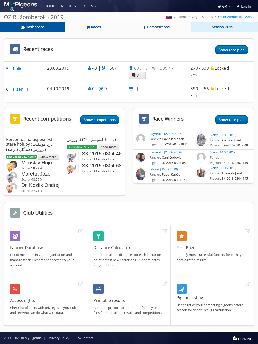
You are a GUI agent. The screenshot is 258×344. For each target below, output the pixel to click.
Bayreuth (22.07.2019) (165, 133)
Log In (244, 6)
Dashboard (32, 27)
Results (68, 6)
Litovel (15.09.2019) (163, 169)
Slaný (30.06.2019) (223, 168)
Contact (85, 338)
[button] (27, 69)
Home (50, 6)
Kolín (18, 68)
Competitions (156, 27)
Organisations (202, 16)
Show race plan (232, 49)
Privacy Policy (59, 338)
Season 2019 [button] (223, 27)
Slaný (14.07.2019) (223, 152)
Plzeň (18, 89)
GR (222, 6)
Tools (87, 6)
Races (93, 27)
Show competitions (100, 119)
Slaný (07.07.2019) (223, 135)
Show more (48, 157)
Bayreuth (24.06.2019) (165, 152)
